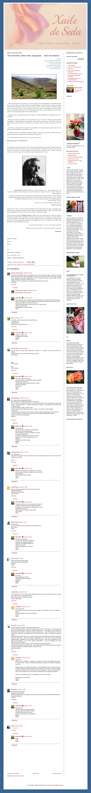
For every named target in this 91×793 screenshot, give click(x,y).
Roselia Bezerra (15, 398)
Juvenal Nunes (15, 487)
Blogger (61, 785)
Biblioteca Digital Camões (74, 153)
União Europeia (71, 65)
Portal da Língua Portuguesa (74, 67)
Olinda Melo (18, 297)
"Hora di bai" (13, 264)
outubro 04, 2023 (22, 689)
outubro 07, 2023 (26, 606)
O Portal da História (72, 163)
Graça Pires (14, 689)
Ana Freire (13, 625)
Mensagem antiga (56, 773)
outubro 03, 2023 (23, 592)
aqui (60, 205)
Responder (13, 284)
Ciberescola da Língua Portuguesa (76, 81)
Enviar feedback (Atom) (18, 776)
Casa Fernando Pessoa (73, 159)
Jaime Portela (14, 522)
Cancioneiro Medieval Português (75, 157)
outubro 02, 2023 (28, 332)
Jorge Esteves (14, 592)
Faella (12, 726)
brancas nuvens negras (17, 273)
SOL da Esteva (15, 348)
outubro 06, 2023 (19, 726)
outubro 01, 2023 (28, 297)
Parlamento (70, 69)
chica (12, 318)
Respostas (15, 287)
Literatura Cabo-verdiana (22, 264)
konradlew (47, 785)
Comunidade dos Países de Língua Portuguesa (74, 79)
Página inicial (36, 773)
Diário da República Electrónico (75, 73)
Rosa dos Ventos (48, 225)
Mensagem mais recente (13, 773)
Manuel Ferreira (31, 264)
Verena (13, 558)
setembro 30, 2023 (27, 273)
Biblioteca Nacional (72, 155)
